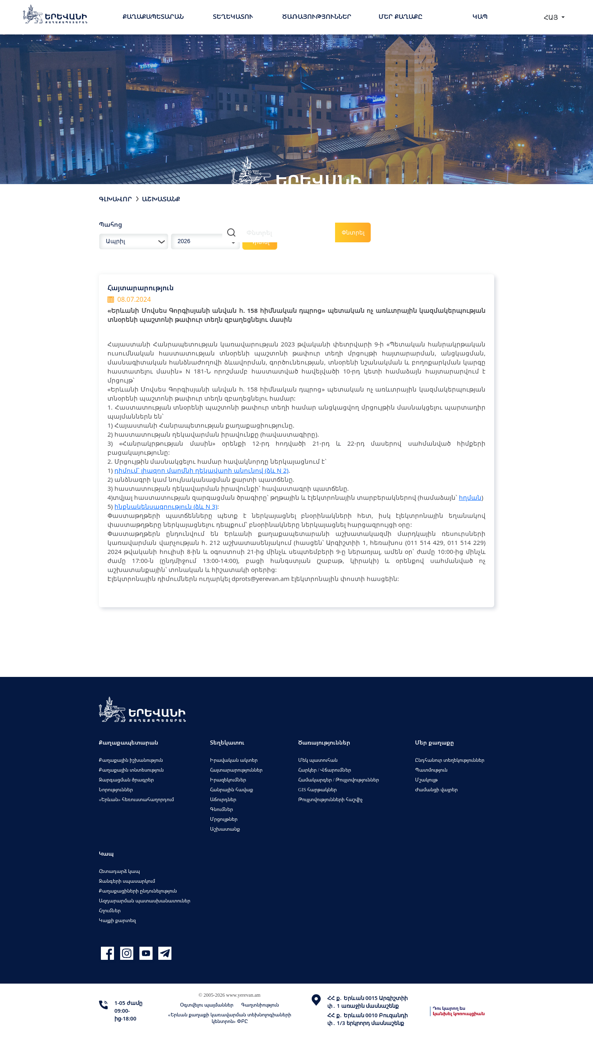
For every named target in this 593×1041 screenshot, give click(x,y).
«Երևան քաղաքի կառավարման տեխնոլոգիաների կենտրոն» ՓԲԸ (229, 1018)
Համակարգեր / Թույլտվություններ (338, 779)
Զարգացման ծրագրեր (126, 779)
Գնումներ (221, 809)
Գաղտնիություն (260, 1004)
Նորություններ (116, 789)
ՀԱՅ (552, 17)
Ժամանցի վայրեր (436, 789)
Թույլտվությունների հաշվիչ (330, 799)
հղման (470, 497)
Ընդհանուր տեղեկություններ (449, 759)
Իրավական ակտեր (234, 759)
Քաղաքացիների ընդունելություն (138, 890)
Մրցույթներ (223, 818)
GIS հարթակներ (317, 789)
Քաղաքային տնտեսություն (131, 769)
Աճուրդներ (223, 799)
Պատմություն (431, 769)
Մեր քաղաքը (400, 16)
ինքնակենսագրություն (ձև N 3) (165, 506)
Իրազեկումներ (228, 779)
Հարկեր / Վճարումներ (324, 769)
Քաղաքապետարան (153, 16)
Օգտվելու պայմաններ (206, 1004)
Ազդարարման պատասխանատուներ (144, 900)
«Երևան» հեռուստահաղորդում (136, 799)
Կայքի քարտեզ (117, 920)
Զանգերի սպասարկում (127, 880)
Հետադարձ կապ (119, 871)
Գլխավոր (115, 198)
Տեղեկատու (233, 16)
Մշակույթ (426, 779)
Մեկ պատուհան (318, 759)
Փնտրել (353, 232)
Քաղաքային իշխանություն (131, 759)
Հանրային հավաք (231, 789)
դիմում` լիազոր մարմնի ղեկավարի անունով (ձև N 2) (201, 470)
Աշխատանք (161, 198)
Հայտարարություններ (236, 769)
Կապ (480, 16)
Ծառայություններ (316, 16)
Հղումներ (110, 910)
